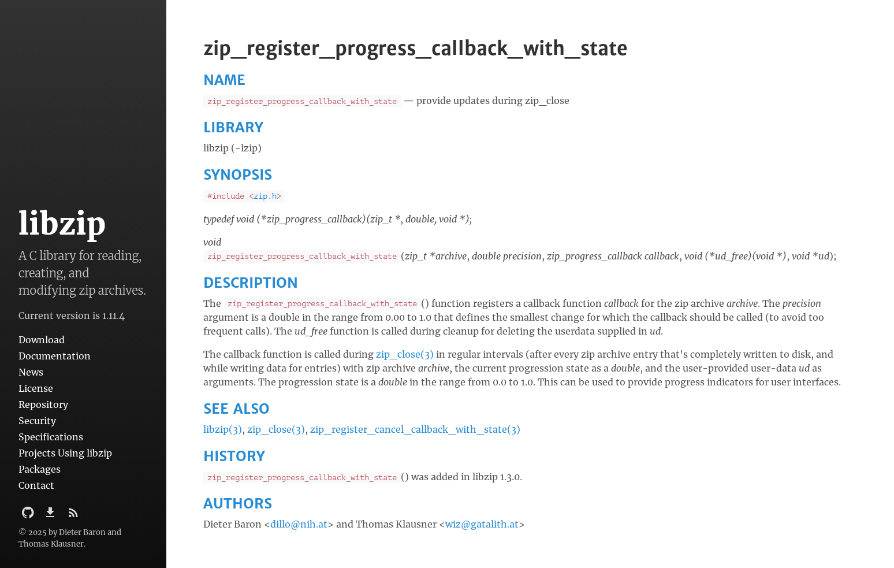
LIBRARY (233, 127)
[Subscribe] (73, 516)
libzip (62, 224)
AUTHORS (237, 504)
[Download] (51, 516)
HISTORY (234, 456)
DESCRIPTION (250, 283)
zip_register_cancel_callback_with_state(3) (415, 429)
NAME (224, 80)
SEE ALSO (236, 409)
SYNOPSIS (237, 175)
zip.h (265, 196)
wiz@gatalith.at (482, 524)
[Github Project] (29, 516)
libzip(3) (222, 429)
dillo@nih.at (298, 524)
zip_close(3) (405, 354)
